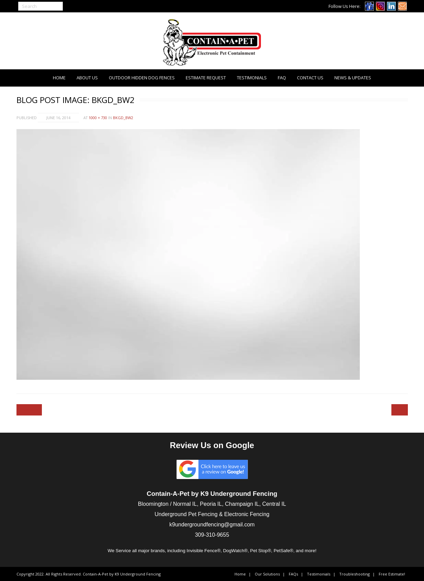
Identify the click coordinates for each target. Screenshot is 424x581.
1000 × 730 (98, 117)
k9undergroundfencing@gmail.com (211, 524)
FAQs (293, 574)
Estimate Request (206, 78)
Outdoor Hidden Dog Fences (142, 78)
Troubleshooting (354, 574)
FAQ (282, 78)
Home (59, 78)
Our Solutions (267, 574)
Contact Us (310, 78)
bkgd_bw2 (123, 117)
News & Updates (352, 78)
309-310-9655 (212, 535)
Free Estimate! (392, 574)
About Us (87, 78)
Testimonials (252, 78)
